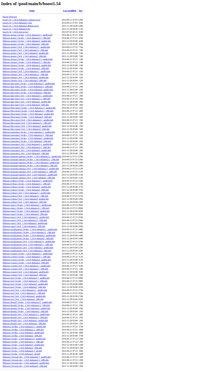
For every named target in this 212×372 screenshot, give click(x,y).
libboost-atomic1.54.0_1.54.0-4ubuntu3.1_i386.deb (25, 50)
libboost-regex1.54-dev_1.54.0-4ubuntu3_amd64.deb (26, 211)
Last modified (69, 11)
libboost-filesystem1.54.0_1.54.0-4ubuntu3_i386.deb (26, 129)
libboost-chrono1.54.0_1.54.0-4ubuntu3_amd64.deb (26, 77)
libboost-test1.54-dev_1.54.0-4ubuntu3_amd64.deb (25, 284)
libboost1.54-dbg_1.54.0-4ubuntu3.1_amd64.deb (24, 326)
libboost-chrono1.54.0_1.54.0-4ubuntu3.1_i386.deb (25, 74)
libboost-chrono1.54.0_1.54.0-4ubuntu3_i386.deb (25, 80)
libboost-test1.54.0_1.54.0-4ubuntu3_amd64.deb (24, 296)
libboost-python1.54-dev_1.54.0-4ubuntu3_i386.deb (26, 190)
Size (81, 11)
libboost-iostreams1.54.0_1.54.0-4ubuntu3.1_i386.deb (27, 147)
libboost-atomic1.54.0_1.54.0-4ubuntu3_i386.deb (24, 56)
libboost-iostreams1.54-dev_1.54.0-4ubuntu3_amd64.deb (28, 138)
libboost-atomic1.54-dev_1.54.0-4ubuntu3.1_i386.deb (26, 38)
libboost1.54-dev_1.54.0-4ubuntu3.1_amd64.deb (24, 339)
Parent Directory (10, 17)
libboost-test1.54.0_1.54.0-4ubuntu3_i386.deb (23, 299)
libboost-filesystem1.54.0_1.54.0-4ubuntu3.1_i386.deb (27, 123)
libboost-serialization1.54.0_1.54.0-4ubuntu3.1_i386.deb (28, 244)
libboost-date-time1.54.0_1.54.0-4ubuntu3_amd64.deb (27, 102)
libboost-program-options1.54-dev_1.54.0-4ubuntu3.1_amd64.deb (32, 156)
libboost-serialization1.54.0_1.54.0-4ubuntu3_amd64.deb (28, 247)
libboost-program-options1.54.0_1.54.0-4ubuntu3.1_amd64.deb (31, 168)
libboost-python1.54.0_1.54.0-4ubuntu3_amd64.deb (26, 199)
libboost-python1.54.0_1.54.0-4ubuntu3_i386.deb (25, 202)
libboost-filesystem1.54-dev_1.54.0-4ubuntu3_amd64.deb (28, 114)
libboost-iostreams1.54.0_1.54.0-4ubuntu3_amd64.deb (27, 150)
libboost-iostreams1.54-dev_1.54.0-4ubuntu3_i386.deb (27, 141)
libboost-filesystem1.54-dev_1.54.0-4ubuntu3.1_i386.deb (28, 111)
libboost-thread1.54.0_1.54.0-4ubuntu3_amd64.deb (25, 320)
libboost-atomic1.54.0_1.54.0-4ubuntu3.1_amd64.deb (26, 47)
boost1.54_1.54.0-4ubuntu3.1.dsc (17, 23)
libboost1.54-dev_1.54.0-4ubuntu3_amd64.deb (23, 345)
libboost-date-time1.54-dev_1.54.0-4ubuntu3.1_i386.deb (28, 86)
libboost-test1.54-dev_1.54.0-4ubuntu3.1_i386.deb (25, 281)
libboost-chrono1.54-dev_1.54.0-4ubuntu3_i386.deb (26, 68)
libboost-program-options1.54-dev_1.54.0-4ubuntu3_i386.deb (30, 165)
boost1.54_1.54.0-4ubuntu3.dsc (16, 29)
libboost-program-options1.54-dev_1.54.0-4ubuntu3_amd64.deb (31, 162)
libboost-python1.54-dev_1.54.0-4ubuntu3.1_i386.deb (26, 184)
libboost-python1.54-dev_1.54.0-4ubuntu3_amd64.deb (27, 187)
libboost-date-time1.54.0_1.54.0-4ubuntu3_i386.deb (26, 105)
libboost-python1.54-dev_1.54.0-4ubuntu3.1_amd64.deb (28, 181)
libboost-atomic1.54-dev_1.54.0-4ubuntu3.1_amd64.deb (27, 35)
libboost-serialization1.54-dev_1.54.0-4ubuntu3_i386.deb (28, 238)
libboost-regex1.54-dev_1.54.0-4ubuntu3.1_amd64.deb (27, 205)
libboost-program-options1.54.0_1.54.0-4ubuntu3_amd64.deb (30, 175)
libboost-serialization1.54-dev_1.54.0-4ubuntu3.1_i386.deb (29, 232)
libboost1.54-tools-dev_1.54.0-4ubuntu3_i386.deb (25, 366)
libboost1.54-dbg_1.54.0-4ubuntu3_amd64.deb (23, 333)
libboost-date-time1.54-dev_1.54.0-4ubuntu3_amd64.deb (28, 90)
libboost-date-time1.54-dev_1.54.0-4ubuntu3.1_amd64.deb (29, 83)
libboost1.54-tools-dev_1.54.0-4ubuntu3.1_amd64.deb (27, 357)
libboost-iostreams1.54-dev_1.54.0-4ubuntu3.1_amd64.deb (29, 132)
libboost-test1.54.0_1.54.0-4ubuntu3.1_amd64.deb (25, 290)
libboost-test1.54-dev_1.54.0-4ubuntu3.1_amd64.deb (26, 278)
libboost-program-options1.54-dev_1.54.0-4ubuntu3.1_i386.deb (31, 159)
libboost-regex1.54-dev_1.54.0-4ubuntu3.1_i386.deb (26, 208)
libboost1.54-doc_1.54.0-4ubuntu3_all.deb (21, 354)
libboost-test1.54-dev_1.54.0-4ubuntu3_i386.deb (24, 287)
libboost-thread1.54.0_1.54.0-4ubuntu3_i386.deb (24, 323)
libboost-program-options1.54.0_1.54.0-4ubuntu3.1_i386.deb (30, 172)
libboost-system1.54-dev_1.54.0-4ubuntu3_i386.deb (26, 263)
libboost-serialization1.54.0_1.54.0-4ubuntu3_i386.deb (27, 251)
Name (32, 11)
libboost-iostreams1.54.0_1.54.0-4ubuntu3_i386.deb (26, 153)
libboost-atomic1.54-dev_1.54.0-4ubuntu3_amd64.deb (27, 41)
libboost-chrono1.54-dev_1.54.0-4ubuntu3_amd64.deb (27, 65)
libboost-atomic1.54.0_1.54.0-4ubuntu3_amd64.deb (26, 53)
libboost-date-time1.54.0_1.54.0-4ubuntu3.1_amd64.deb (28, 96)
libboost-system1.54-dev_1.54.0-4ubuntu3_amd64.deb (27, 260)
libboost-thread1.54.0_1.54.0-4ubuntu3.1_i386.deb (25, 317)
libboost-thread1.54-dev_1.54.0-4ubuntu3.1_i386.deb (26, 305)
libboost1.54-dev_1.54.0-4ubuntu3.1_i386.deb (23, 342)
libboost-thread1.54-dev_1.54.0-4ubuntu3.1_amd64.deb (27, 302)
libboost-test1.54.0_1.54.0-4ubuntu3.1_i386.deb (24, 293)
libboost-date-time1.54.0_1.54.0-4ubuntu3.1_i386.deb (26, 99)
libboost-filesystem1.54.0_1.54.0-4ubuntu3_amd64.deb (27, 126)
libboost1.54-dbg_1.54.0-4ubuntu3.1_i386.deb (23, 330)
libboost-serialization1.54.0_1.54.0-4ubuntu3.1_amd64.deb (29, 241)
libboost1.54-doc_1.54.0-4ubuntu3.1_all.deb (22, 351)
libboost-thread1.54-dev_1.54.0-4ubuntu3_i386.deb (25, 311)
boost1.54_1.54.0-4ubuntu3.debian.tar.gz (21, 26)
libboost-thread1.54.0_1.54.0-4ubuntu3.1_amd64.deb (26, 314)
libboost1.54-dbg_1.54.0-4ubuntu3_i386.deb (22, 336)
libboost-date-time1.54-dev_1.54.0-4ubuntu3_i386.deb (27, 93)
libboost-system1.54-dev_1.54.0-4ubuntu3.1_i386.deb (26, 257)
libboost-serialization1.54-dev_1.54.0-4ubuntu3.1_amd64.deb (30, 229)
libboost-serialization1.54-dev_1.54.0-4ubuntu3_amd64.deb (29, 235)
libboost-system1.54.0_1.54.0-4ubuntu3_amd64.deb (26, 272)
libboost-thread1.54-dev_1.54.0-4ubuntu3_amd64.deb (26, 308)
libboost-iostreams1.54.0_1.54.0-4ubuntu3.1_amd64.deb (28, 144)
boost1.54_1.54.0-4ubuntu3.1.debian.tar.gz (21, 20)
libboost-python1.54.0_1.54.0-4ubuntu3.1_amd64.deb (26, 193)
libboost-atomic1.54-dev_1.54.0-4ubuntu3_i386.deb (26, 44)
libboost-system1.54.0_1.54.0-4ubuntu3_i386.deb (25, 275)
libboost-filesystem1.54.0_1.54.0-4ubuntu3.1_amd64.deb (28, 120)
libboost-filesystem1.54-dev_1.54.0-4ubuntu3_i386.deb (27, 117)
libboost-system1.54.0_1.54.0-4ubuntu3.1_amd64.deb (26, 266)
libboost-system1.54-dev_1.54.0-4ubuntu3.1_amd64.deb (28, 254)
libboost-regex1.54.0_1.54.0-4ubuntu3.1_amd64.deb (26, 217)
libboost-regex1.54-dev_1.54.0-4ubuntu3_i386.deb (25, 214)
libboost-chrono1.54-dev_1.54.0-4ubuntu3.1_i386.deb (26, 62)
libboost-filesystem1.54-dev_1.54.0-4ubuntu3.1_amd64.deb (29, 108)
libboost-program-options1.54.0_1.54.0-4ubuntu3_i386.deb (29, 178)
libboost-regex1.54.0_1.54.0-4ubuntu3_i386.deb (24, 226)
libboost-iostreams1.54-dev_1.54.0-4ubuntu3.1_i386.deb (28, 135)
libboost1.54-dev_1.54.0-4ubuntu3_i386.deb (22, 348)
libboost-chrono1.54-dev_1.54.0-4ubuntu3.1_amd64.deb (28, 59)
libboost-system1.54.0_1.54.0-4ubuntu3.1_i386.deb (25, 269)
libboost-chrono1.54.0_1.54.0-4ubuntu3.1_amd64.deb (26, 71)
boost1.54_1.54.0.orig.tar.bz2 (16, 32)
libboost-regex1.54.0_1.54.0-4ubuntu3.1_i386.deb (25, 220)
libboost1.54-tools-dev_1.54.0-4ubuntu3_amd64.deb (26, 363)
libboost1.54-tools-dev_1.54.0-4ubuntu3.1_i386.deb (26, 360)
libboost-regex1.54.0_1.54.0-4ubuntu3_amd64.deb (25, 223)
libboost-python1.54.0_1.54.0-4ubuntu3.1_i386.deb (25, 196)
